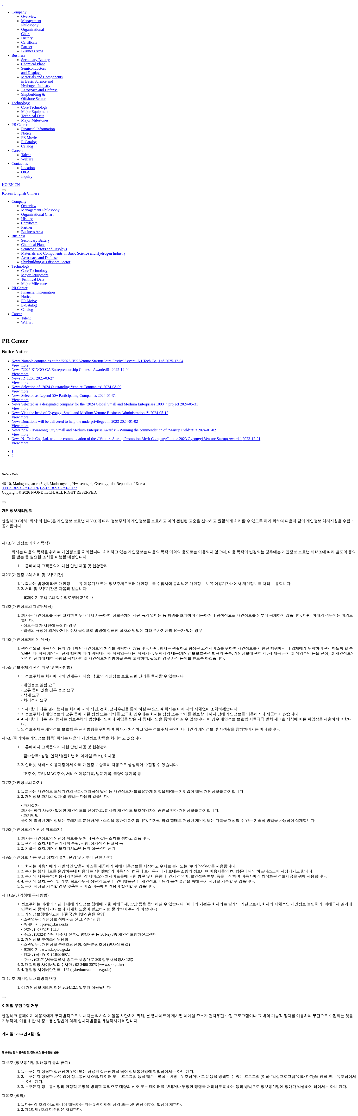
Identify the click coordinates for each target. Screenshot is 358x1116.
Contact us (20, 163)
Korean (7, 193)
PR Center (19, 125)
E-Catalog (29, 142)
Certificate (29, 42)
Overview (28, 16)
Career (17, 314)
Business (18, 55)
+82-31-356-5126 (20, 488)
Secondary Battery (35, 60)
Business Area (32, 51)
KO (4, 185)
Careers (17, 150)
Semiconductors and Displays (33, 70)
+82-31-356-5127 (58, 488)
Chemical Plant (33, 64)
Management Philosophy (31, 23)
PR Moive (29, 301)
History (27, 38)
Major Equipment (34, 112)
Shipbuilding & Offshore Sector (33, 96)
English (20, 193)
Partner (26, 47)
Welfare (27, 159)
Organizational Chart (37, 214)
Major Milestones (34, 120)
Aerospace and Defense (39, 90)
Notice (26, 133)
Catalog (27, 146)
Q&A (25, 172)
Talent (26, 155)
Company (19, 12)
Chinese (33, 193)
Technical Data (32, 116)
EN (10, 185)
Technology (21, 103)
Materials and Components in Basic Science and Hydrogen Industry (42, 81)
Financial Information (38, 129)
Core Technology (34, 107)
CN (17, 185)
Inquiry (26, 176)
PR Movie (29, 137)
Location (28, 168)
